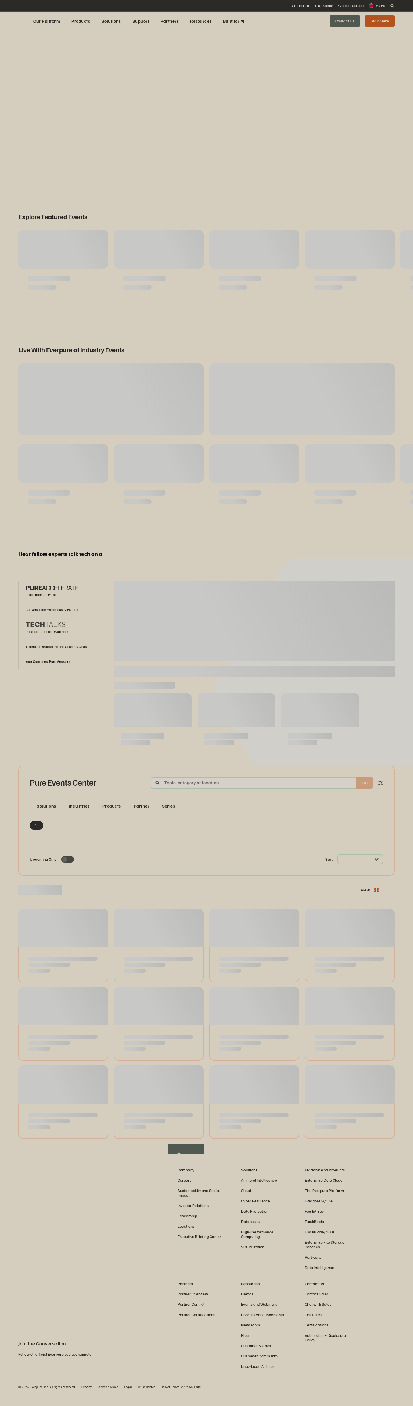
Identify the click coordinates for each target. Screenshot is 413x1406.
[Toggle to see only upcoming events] (67, 871)
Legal (128, 1399)
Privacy (86, 1399)
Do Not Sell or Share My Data (181, 1399)
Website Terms (108, 1399)
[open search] (392, 5)
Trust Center (146, 1399)
